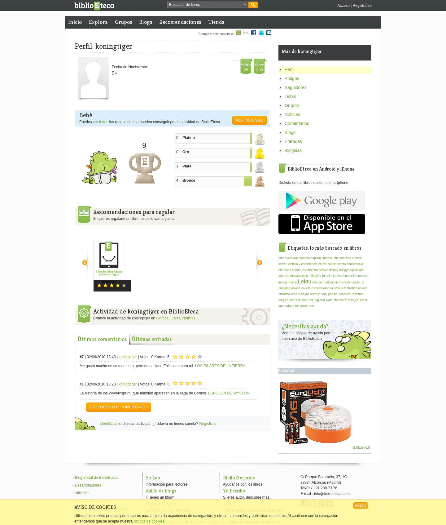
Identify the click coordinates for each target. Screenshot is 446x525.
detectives (321, 270)
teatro (288, 306)
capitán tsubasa (322, 258)
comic (322, 264)
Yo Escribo (234, 490)
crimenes (284, 270)
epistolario (357, 270)
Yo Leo (153, 477)
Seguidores (296, 87)
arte (281, 258)
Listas (175, 318)
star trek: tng (310, 300)
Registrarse (362, 5)
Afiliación (82, 493)
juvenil (292, 282)
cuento (296, 270)
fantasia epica (299, 276)
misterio (344, 282)
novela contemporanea (317, 288)
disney (333, 270)
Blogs (145, 21)
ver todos (100, 122)
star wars (326, 300)
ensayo (344, 270)
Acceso (343, 5)
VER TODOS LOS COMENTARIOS (118, 407)
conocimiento (336, 264)
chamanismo (342, 258)
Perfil (290, 69)
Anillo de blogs (161, 490)
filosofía (315, 276)
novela (295, 288)
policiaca (345, 294)
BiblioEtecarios (239, 477)
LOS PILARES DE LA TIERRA (220, 366)
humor (347, 276)
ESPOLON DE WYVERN (229, 393)
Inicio (75, 21)
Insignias (293, 150)
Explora (98, 21)
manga (317, 282)
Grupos (123, 21)
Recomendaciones (180, 21)
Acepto (360, 505)
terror (304, 306)
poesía (333, 294)
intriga (282, 282)
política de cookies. (149, 521)
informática (360, 276)
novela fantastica (345, 288)
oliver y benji (318, 294)
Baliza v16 (325, 447)
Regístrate (207, 423)
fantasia (283, 276)
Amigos (292, 78)
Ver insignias (249, 120)
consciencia (355, 264)
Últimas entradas (152, 339)
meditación (330, 282)
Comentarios (297, 123)
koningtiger (128, 357)
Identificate (109, 423)
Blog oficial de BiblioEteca (96, 477)
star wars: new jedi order (350, 300)
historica (336, 276)
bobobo (305, 258)
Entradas (293, 141)
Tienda (216, 21)
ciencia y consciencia (302, 264)
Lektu (304, 281)
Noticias (189, 318)
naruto (355, 282)
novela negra (300, 294)
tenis (296, 306)
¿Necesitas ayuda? (305, 326)
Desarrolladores (88, 485)
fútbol (326, 276)
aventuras (292, 258)
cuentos (307, 270)
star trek (295, 300)
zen (311, 306)
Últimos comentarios (102, 339)
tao (280, 306)
